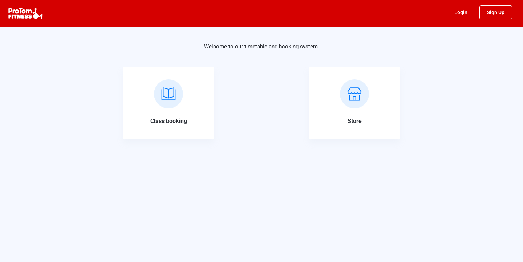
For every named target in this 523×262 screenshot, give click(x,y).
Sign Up (495, 12)
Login (460, 12)
